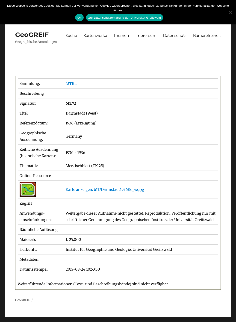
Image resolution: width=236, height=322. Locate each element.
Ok (79, 17)
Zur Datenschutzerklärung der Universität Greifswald (124, 17)
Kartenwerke (95, 35)
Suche (71, 35)
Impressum (146, 35)
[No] (230, 12)
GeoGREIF (32, 34)
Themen (121, 35)
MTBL (71, 83)
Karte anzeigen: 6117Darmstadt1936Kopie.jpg (105, 189)
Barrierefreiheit (207, 35)
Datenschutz (174, 35)
